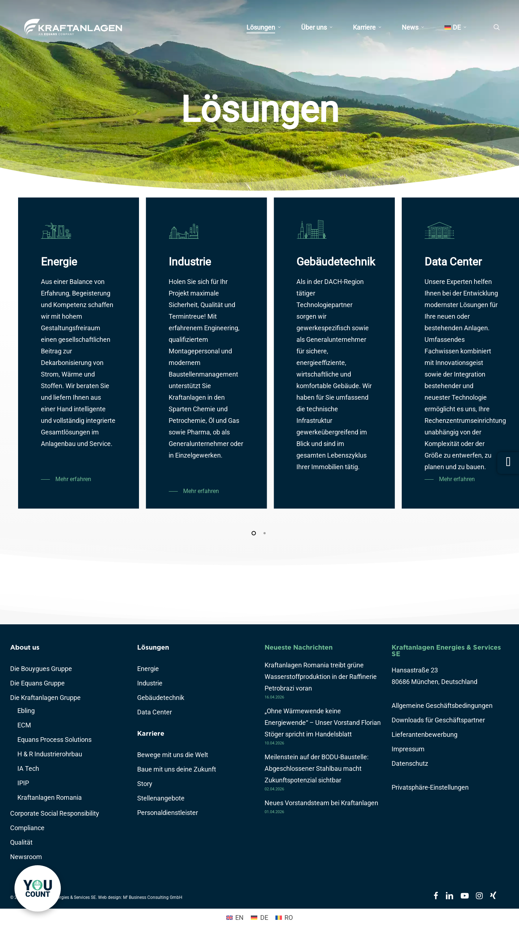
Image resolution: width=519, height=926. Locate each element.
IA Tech (28, 768)
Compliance (27, 828)
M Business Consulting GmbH (152, 897)
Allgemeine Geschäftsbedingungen (442, 705)
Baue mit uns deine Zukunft (176, 769)
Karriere (150, 733)
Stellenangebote (161, 798)
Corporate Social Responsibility (54, 813)
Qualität (21, 842)
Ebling (26, 710)
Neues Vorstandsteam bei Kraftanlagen (321, 803)
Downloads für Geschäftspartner (438, 720)
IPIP (23, 783)
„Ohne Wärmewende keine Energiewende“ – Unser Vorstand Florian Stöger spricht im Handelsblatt (323, 722)
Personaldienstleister (167, 812)
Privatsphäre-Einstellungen (430, 787)
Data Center (154, 712)
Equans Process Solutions (54, 739)
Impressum (408, 749)
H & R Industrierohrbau (49, 754)
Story (144, 783)
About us (24, 647)
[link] (37, 888)
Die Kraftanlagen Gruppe (45, 697)
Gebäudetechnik (160, 697)
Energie (148, 668)
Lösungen (153, 647)
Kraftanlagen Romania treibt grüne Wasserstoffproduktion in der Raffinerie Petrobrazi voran (321, 676)
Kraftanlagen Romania (49, 797)
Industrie (150, 683)
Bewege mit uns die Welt (172, 755)
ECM (24, 725)
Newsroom (26, 857)
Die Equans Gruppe (37, 683)
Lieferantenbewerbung (424, 734)
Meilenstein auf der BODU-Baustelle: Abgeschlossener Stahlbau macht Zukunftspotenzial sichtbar (316, 768)
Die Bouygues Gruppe (41, 668)
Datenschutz (410, 763)
